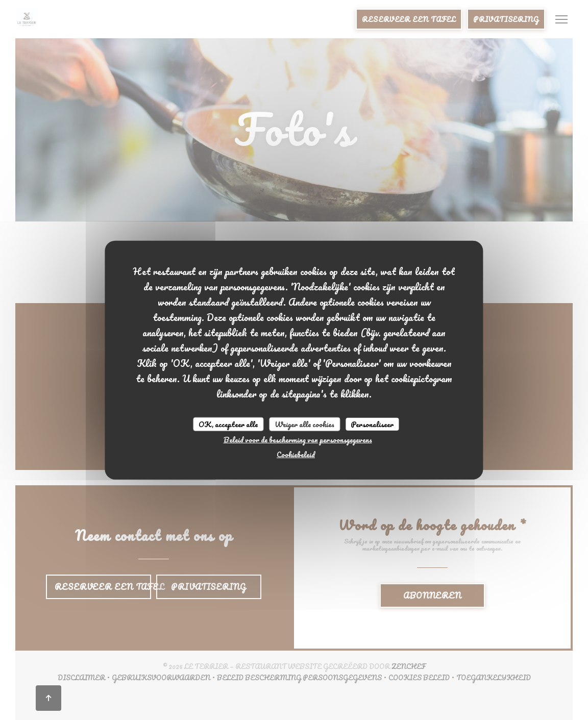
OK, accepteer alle (228, 424)
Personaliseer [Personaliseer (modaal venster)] (372, 424)
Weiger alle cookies (304, 424)
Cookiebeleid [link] (296, 454)
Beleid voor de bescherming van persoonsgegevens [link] (298, 439)
